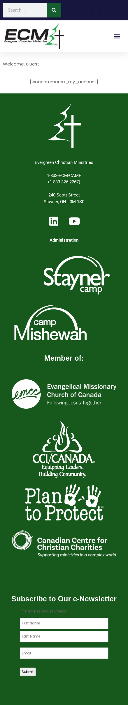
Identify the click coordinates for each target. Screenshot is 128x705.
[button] (96, 9)
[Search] (54, 10)
